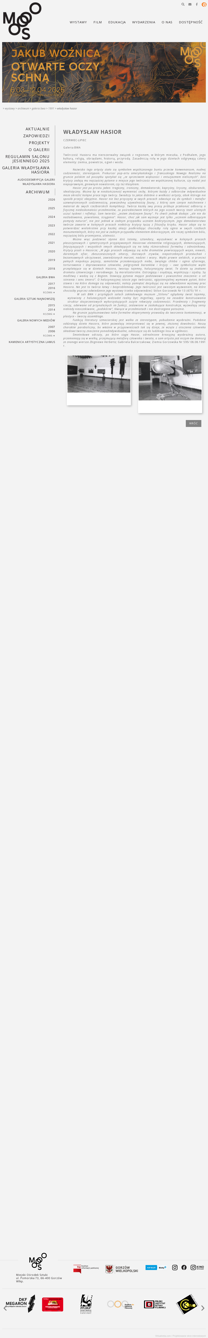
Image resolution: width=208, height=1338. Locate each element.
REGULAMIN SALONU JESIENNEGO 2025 (27, 158)
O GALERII (39, 149)
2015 (51, 305)
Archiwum (23, 108)
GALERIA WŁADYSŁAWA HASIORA (26, 170)
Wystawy (10, 108)
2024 (51, 217)
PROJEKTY (39, 142)
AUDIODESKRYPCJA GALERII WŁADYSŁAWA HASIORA (36, 182)
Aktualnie (38, 128)
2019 (51, 260)
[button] (183, 4)
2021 (51, 243)
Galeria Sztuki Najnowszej (34, 299)
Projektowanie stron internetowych (189, 1336)
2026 (51, 199)
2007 (51, 327)
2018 (51, 268)
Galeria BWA (38, 108)
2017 (51, 284)
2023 (51, 225)
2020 (51, 251)
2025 (51, 208)
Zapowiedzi (36, 135)
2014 (51, 309)
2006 (51, 331)
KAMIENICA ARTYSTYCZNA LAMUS (32, 342)
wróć (193, 423)
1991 (51, 108)
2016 (51, 288)
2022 (51, 234)
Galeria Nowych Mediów (36, 320)
